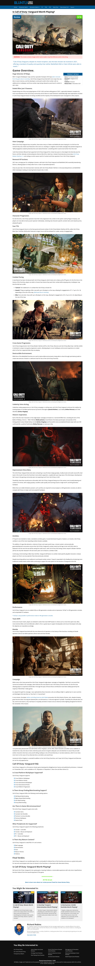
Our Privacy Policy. (18, 949)
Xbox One (55, 7)
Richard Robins (20, 14)
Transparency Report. (19, 953)
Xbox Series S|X (64, 7)
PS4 (46, 7)
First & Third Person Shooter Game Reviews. (55, 950)
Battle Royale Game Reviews (72, 956)
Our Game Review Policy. (20, 951)
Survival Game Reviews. (54, 956)
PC (42, 7)
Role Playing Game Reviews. (38, 955)
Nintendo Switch (23, 7)
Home (15, 7)
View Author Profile (31, 935)
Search (72, 7)
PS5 (50, 7)
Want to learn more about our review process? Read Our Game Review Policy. (47, 882)
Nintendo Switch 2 (34, 7)
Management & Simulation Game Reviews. (71, 950)
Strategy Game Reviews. (37, 953)
